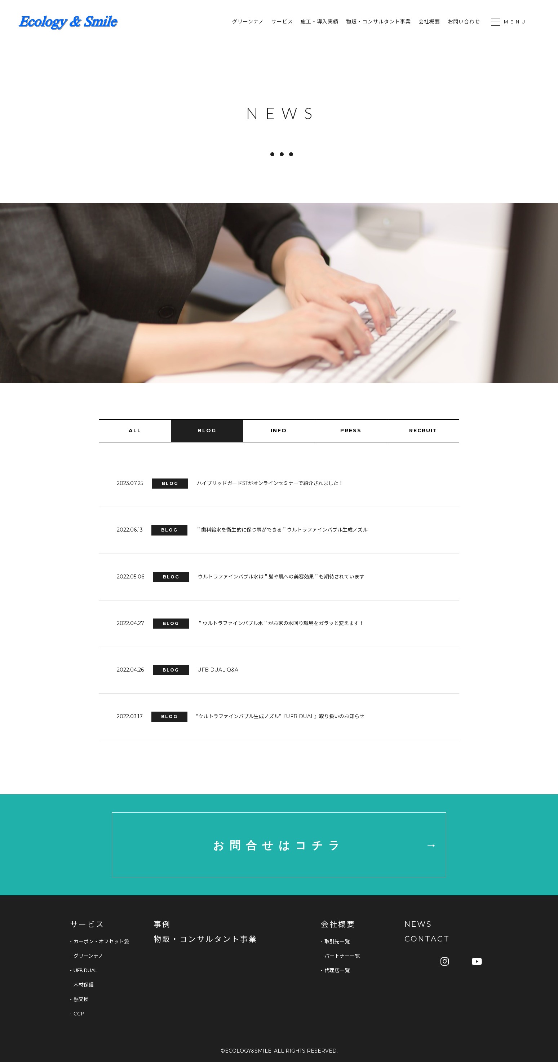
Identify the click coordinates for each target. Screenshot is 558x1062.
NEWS (418, 924)
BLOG (207, 430)
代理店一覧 (337, 970)
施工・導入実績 (319, 21)
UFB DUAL (85, 970)
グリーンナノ (248, 21)
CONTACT (427, 939)
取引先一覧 (337, 941)
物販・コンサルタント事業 (378, 21)
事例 (162, 924)
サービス (282, 21)
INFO (279, 430)
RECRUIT (423, 430)
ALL (135, 430)
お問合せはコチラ (279, 845)
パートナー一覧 (342, 956)
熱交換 (81, 999)
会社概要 (429, 21)
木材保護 (84, 985)
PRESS (351, 430)
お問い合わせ (464, 21)
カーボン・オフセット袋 (101, 941)
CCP (79, 1014)
